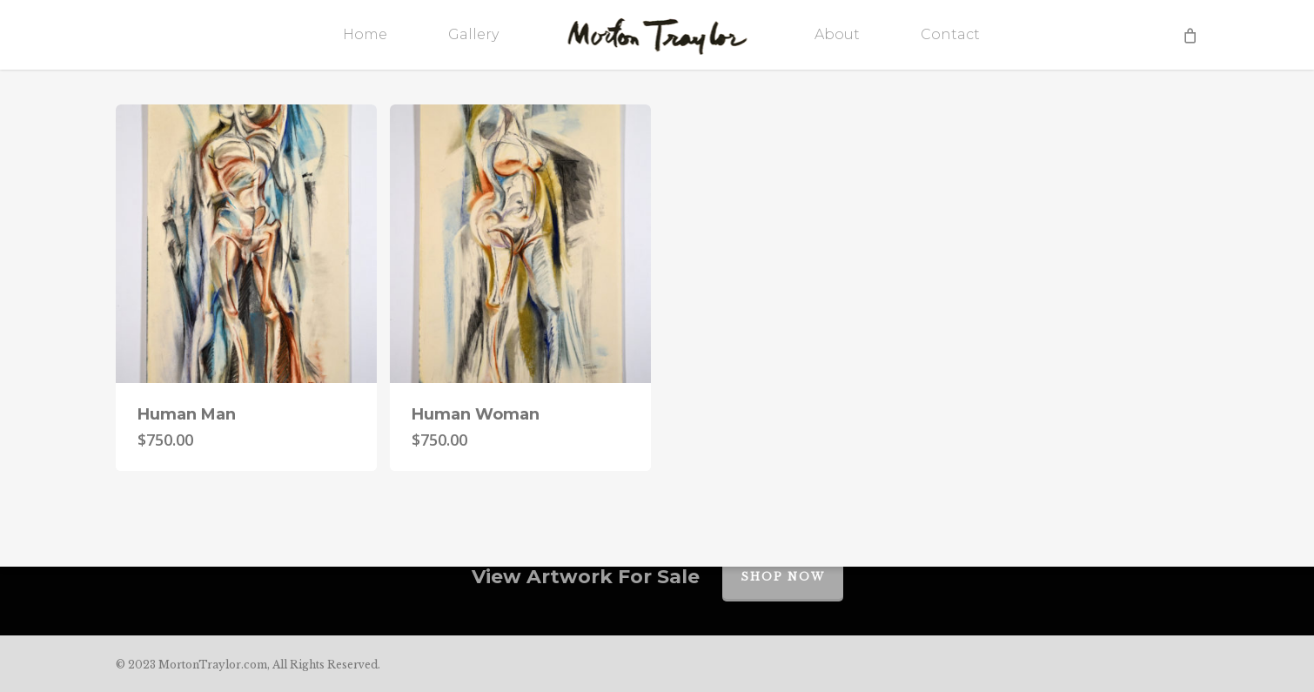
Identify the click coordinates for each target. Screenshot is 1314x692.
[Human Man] (246, 243)
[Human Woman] (520, 243)
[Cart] (1190, 35)
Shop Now (783, 576)
